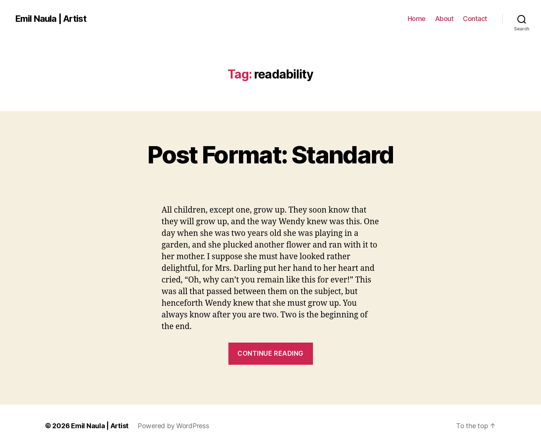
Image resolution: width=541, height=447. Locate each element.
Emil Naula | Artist (50, 18)
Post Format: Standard (270, 154)
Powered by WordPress (173, 426)
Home (417, 19)
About (444, 19)
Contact (475, 19)
